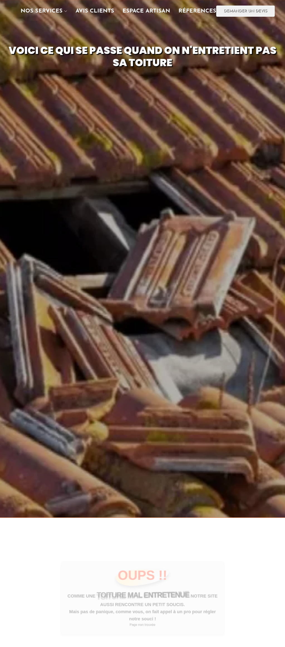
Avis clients (95, 11)
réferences (197, 11)
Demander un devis (245, 11)
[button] (39, 11)
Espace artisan (146, 11)
